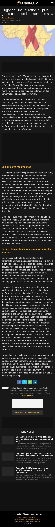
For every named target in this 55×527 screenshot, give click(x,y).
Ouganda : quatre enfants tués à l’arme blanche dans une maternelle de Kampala (34, 455)
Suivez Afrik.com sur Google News (27, 412)
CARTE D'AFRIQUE (22, 517)
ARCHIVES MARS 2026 (21, 521)
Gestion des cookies (34, 521)
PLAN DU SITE (33, 517)
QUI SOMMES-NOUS (21, 519)
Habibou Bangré (8, 18)
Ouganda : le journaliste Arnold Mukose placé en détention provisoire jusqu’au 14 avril (34, 439)
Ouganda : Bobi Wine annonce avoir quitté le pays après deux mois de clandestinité (32, 470)
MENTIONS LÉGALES (34, 519)
